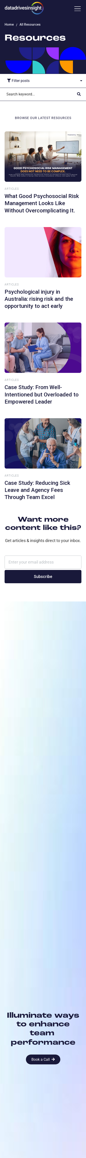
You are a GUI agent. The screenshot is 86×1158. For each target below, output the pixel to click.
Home (9, 24)
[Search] (38, 94)
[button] (77, 9)
